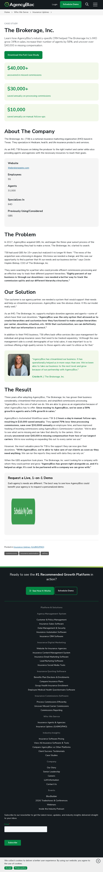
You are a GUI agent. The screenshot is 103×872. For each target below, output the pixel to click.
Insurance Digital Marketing (51, 612)
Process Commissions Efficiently (51, 671)
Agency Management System (51, 583)
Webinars (51, 774)
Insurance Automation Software (51, 601)
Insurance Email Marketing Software (51, 626)
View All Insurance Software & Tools (51, 712)
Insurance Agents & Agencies (51, 692)
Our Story (51, 737)
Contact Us (51, 753)
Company (51, 731)
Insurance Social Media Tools (51, 634)
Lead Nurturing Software (51, 630)
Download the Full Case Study (23, 55)
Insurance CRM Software (51, 605)
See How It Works (39, 560)
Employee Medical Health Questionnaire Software (51, 659)
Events (51, 759)
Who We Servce (51, 686)
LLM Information (51, 749)
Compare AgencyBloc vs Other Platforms (51, 716)
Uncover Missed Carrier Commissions (51, 675)
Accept (8, 868)
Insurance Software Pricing (51, 708)
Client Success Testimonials (51, 720)
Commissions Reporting (51, 679)
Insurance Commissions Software (51, 665)
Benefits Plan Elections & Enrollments (51, 646)
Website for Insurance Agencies (52, 618)
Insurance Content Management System (51, 622)
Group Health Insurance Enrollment (51, 655)
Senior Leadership (51, 741)
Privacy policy (20, 868)
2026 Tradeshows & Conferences (52, 770)
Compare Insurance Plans (51, 651)
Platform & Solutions (51, 577)
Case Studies (51, 724)
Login (54, 4)
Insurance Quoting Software (51, 640)
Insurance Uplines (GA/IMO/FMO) (51, 696)
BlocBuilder (51, 765)
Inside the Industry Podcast (51, 778)
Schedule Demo (71, 4)
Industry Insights (51, 702)
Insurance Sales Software (51, 593)
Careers (51, 745)
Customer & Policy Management (51, 589)
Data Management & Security (51, 597)
